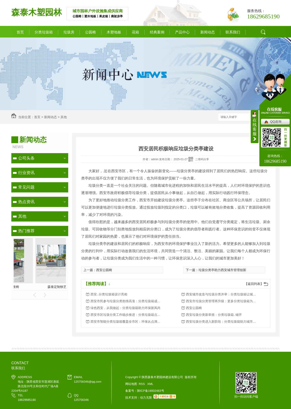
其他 (63, 117)
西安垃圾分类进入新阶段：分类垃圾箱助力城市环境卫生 (222, 321)
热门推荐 (26, 231)
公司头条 (26, 158)
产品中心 (182, 32)
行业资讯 (26, 172)
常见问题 (26, 187)
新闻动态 (207, 32)
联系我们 (233, 32)
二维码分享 (202, 159)
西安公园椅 (104, 270)
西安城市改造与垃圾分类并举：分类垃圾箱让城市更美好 (222, 294)
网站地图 (131, 384)
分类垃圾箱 (44, 32)
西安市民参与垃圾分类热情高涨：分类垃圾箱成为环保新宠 (126, 301)
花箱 (135, 32)
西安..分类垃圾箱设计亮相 (108, 294)
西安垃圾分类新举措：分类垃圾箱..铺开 (214, 315)
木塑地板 (114, 32)
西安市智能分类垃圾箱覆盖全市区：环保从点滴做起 (126, 321)
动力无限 (146, 397)
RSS (142, 384)
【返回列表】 (253, 284)
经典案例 (157, 32)
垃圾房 (68, 32)
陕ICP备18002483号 (150, 390)
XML (150, 384)
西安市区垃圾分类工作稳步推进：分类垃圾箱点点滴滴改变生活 (126, 315)
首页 (20, 32)
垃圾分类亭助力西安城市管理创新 (222, 270)
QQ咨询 (275, 121)
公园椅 (90, 32)
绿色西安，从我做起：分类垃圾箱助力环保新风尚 (125, 308)
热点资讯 (26, 202)
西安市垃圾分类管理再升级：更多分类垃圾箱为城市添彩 (222, 301)
